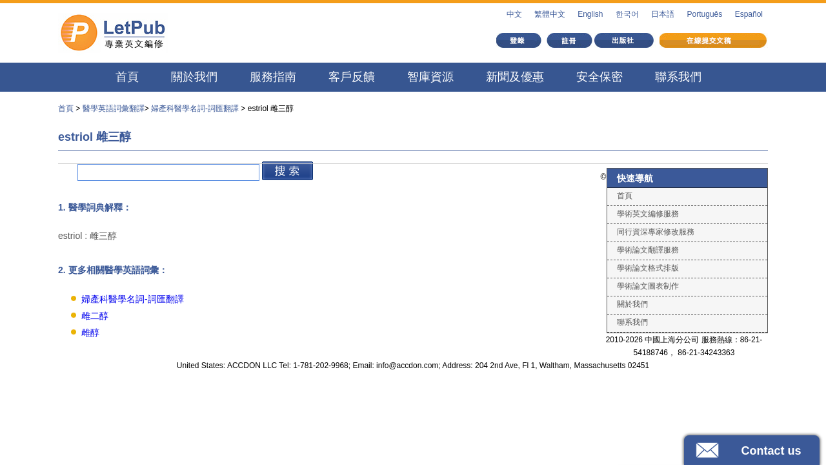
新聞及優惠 (515, 76)
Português (705, 14)
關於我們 (194, 76)
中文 (514, 14)
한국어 (627, 14)
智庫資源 (430, 76)
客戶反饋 (351, 76)
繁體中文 (549, 14)
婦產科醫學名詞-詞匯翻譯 (195, 108)
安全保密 (599, 76)
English (590, 14)
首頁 (127, 76)
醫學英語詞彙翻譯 (114, 108)
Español (749, 14)
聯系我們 (678, 76)
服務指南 (273, 76)
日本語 (662, 14)
